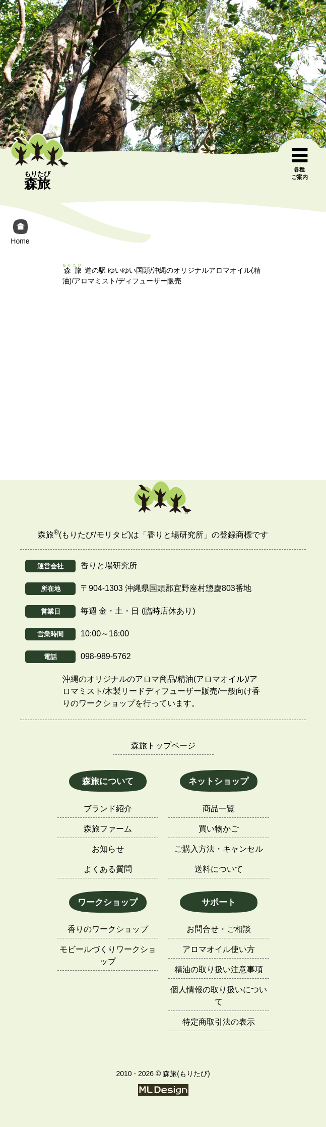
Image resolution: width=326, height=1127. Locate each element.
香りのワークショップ (108, 929)
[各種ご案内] (299, 164)
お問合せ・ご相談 (218, 929)
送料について (218, 869)
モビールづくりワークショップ (107, 955)
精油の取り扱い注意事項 (218, 969)
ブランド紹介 (108, 808)
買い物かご (219, 828)
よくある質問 (108, 869)
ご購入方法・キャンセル (218, 849)
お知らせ (108, 849)
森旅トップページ (163, 745)
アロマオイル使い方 (218, 949)
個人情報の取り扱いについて (218, 995)
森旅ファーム (108, 828)
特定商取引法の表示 (218, 1022)
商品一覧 (219, 808)
